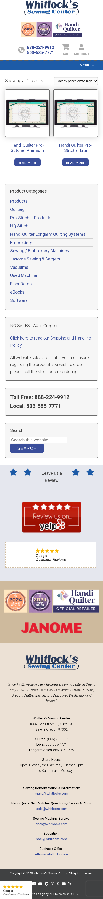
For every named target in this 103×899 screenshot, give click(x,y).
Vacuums (19, 267)
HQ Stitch (19, 225)
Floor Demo (21, 283)
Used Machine (23, 275)
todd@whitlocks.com (51, 809)
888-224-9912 (40, 47)
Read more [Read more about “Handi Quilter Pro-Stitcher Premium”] (27, 163)
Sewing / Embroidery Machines (39, 250)
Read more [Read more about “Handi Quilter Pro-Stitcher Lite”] (75, 163)
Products (19, 201)
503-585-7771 (40, 52)
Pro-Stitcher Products (31, 217)
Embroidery (21, 242)
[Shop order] (76, 81)
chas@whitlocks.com (51, 824)
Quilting (17, 209)
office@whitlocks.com (51, 854)
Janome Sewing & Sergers (35, 258)
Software (19, 300)
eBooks (17, 292)
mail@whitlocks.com (51, 839)
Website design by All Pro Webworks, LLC (51, 894)
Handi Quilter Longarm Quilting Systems (48, 234)
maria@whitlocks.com (51, 793)
